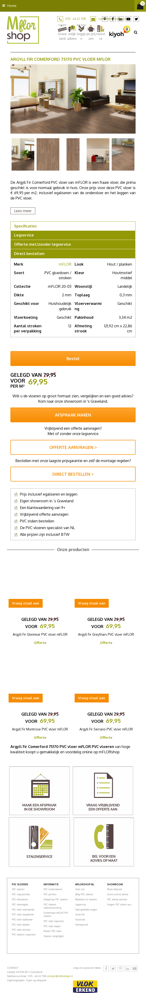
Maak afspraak (114, 889)
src (135, 32)
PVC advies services (117, 899)
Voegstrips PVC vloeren (56, 899)
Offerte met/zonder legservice (42, 244)
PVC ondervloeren (53, 889)
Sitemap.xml (81, 924)
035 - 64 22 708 (75, 19)
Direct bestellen (29, 253)
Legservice (24, 235)
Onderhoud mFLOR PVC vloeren (56, 914)
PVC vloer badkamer (22, 919)
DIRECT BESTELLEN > (73, 474)
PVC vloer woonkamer (23, 909)
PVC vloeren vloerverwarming (52, 906)
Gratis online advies (117, 894)
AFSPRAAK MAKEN (73, 414)
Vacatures (80, 919)
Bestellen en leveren (86, 899)
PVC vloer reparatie (54, 921)
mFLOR (65, 264)
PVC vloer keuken (21, 924)
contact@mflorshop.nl (60, 976)
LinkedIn (120, 19)
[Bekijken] (140, 6)
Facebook (112, 19)
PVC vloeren (18, 889)
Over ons (80, 889)
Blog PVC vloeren (84, 894)
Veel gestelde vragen (86, 909)
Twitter (136, 19)
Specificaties (25, 226)
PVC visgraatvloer (21, 894)
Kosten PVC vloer (52, 931)
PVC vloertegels (20, 904)
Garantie (80, 914)
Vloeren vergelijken (54, 936)
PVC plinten (50, 894)
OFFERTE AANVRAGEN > (73, 447)
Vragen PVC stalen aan (119, 904)
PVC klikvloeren (20, 899)
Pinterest (105, 19)
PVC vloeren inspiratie (23, 934)
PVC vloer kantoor (21, 929)
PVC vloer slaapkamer (23, 914)
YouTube (128, 19)
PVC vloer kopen (52, 926)
